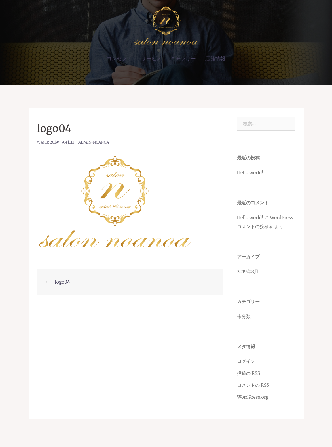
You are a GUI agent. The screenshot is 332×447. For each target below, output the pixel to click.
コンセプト (119, 58)
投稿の (248, 373)
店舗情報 (215, 58)
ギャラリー (183, 58)
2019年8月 (248, 271)
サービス (151, 58)
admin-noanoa (93, 142)
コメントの (253, 385)
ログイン (246, 361)
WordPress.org (253, 397)
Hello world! (250, 172)
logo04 (62, 282)
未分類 (244, 316)
